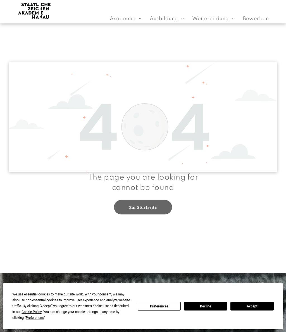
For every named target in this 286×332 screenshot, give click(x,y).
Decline (205, 306)
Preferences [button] (35, 318)
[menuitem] (126, 18)
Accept (252, 306)
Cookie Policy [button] (31, 312)
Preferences (159, 306)
